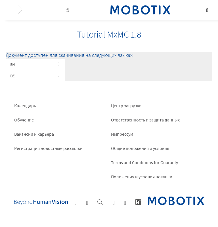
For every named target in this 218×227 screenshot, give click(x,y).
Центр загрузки (126, 105)
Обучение (24, 120)
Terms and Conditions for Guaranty (144, 162)
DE (12, 76)
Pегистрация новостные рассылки (48, 148)
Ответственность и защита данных (145, 120)
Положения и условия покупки (141, 176)
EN (12, 64)
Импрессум (122, 134)
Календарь (25, 105)
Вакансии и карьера (34, 134)
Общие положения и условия (140, 148)
